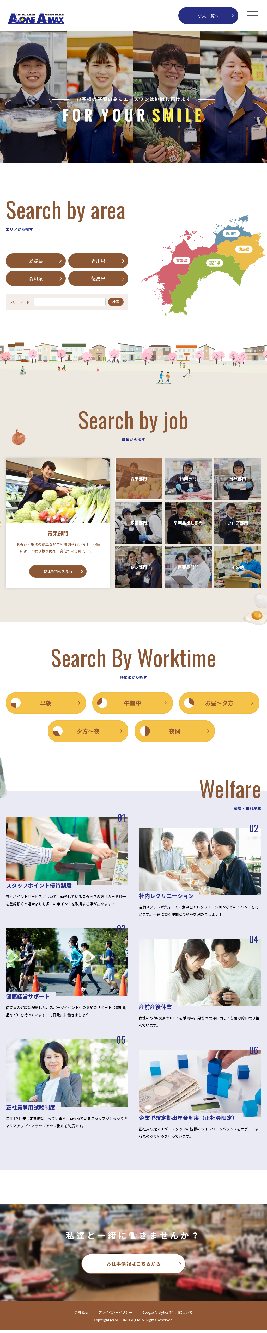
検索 (115, 303)
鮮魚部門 (237, 480)
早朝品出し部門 (188, 524)
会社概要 (81, 1315)
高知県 (36, 279)
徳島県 (98, 279)
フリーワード (19, 303)
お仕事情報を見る (57, 573)
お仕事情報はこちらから (133, 1266)
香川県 (98, 261)
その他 (238, 568)
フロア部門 (237, 524)
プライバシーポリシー (115, 1315)
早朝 (46, 704)
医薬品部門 (188, 568)
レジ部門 (138, 568)
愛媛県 (36, 261)
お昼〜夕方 (221, 704)
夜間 (177, 733)
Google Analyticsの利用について (167, 1315)
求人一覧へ (208, 16)
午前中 (133, 704)
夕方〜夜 (89, 733)
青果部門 (138, 480)
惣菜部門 (138, 524)
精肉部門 (188, 480)
